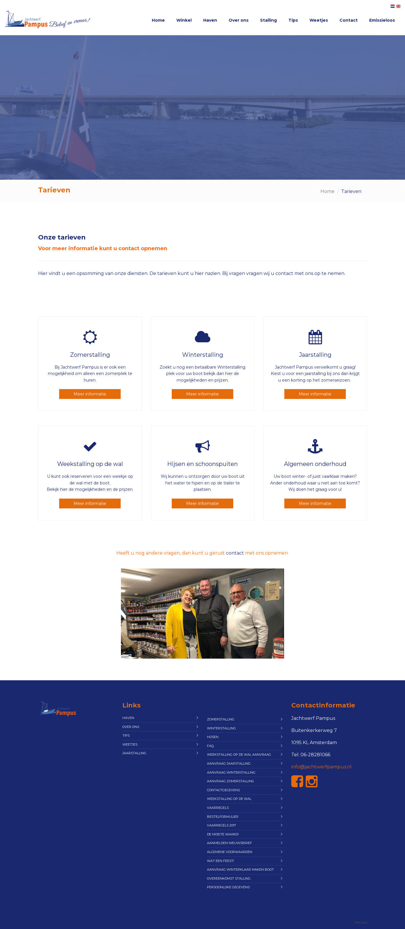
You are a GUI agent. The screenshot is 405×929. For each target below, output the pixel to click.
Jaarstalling (134, 753)
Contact (348, 20)
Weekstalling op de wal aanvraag (239, 755)
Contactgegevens (223, 790)
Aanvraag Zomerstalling (230, 781)
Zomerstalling (220, 719)
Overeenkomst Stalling (229, 878)
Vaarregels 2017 (221, 825)
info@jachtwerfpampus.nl (321, 767)
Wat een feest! (220, 861)
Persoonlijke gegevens (228, 887)
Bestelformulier (222, 817)
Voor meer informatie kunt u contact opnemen (102, 248)
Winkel (184, 20)
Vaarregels (218, 808)
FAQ (210, 746)
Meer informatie (90, 394)
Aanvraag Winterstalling (231, 772)
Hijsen (213, 737)
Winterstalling (221, 728)
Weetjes (318, 20)
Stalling (268, 20)
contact (235, 553)
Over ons (239, 20)
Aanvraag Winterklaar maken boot (240, 869)
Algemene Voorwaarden (229, 852)
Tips (293, 20)
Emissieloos (382, 20)
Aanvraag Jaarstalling (229, 763)
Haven (210, 20)
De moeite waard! (223, 834)
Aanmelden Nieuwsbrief (229, 843)
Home (158, 20)
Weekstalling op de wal (229, 799)
